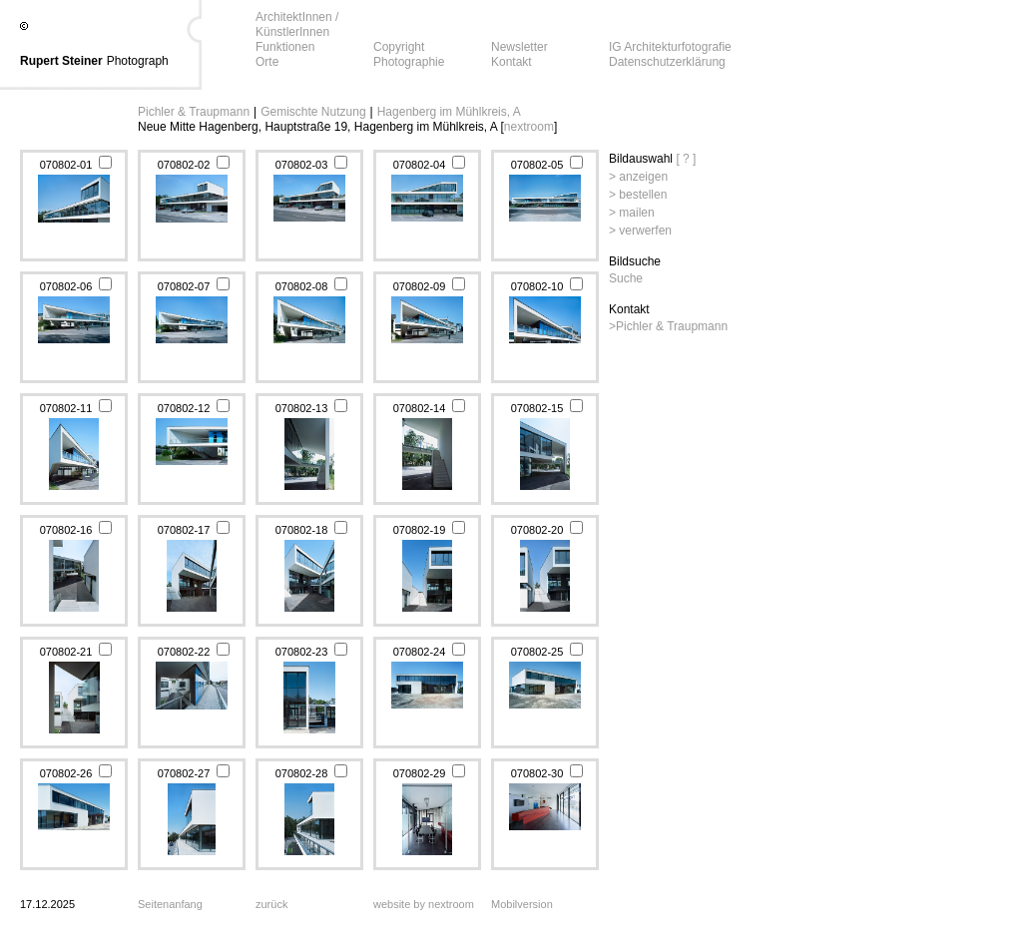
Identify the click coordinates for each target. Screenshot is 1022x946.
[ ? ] (686, 159)
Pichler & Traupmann (194, 112)
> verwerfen (640, 230)
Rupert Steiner (61, 61)
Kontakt (511, 62)
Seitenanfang (170, 904)
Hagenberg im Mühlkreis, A (449, 112)
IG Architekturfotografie (670, 47)
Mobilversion (522, 904)
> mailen (632, 213)
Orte (267, 62)
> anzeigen (638, 177)
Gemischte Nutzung (312, 112)
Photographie (408, 62)
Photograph (138, 61)
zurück (271, 904)
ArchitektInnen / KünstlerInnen (297, 24)
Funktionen (285, 47)
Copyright (398, 47)
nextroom (529, 127)
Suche (626, 278)
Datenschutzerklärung (667, 62)
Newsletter (519, 47)
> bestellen (638, 195)
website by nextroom (423, 904)
